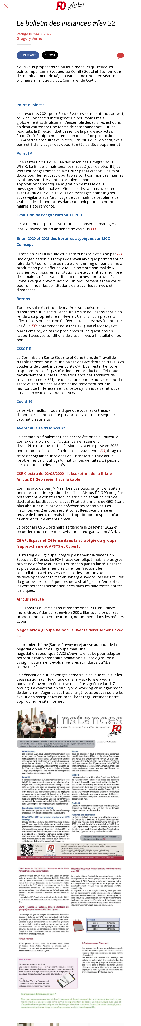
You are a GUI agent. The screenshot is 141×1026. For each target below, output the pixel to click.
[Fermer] (6, 6)
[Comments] (120, 55)
